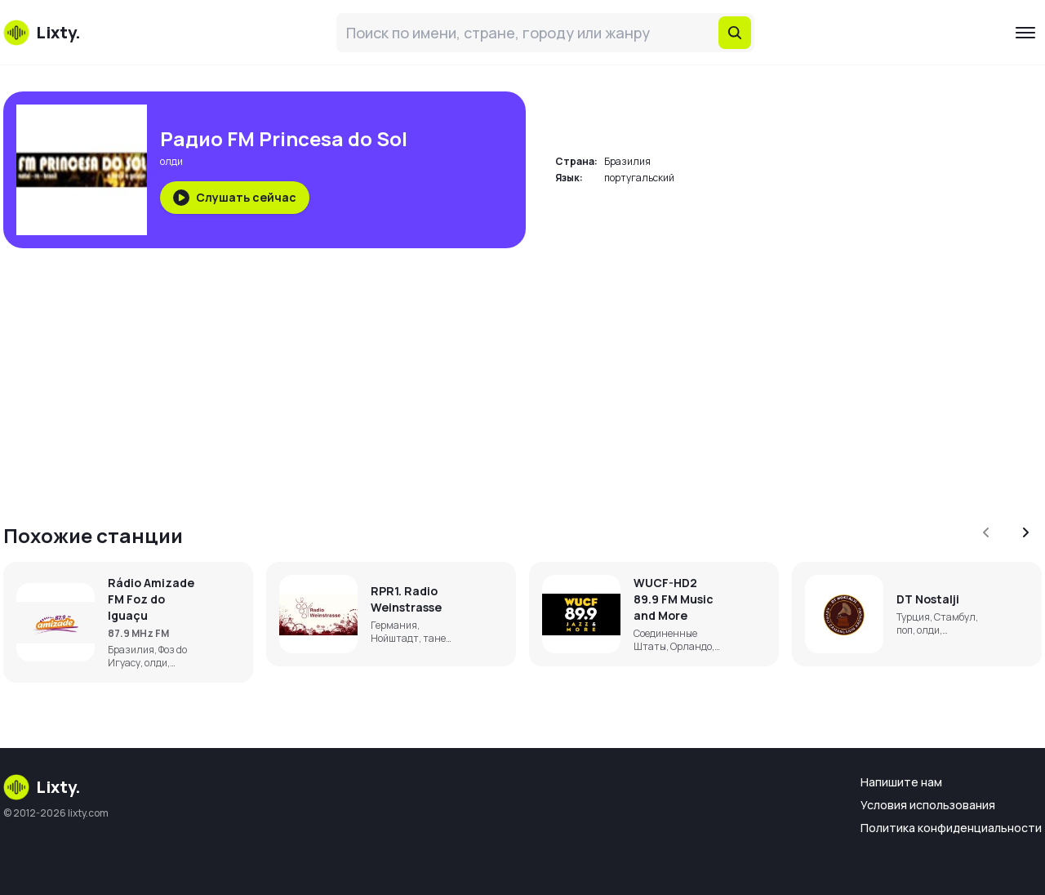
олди (171, 161)
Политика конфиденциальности (951, 827)
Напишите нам (901, 782)
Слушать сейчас (234, 197)
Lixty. (42, 787)
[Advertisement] (493, 375)
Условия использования (927, 805)
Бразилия (627, 161)
